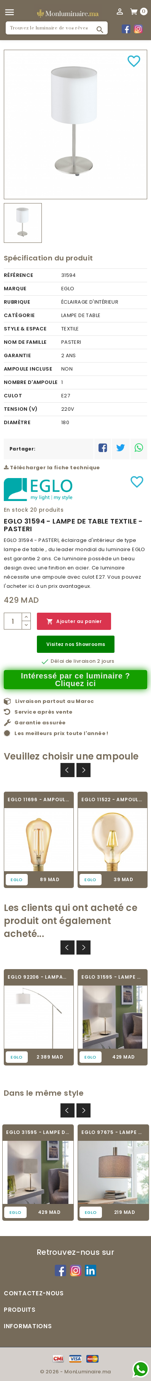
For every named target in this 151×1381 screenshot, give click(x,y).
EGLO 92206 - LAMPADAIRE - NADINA (39, 977)
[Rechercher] (57, 27)
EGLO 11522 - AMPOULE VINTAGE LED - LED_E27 (112, 799)
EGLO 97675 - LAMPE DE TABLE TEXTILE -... (113, 1132)
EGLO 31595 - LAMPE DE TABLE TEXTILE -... (112, 977)
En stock (16, 510)
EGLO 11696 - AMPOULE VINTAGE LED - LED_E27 (39, 799)
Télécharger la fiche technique (52, 467)
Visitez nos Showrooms (75, 644)
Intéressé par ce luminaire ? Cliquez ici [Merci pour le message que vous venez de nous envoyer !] (75, 680)
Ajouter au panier (74, 621)
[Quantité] (13, 621)
